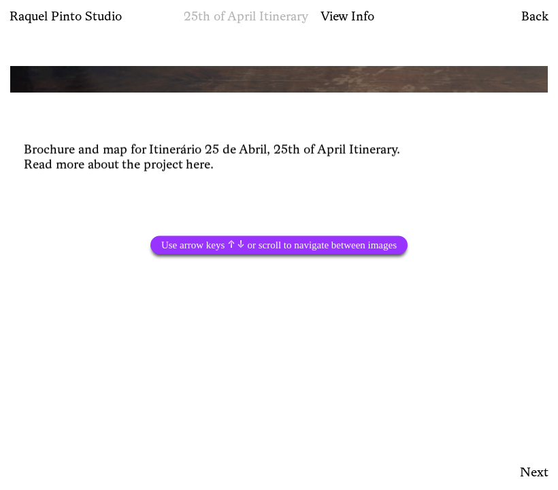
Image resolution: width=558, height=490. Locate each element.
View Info (347, 15)
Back (534, 15)
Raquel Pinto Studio (66, 15)
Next (534, 471)
